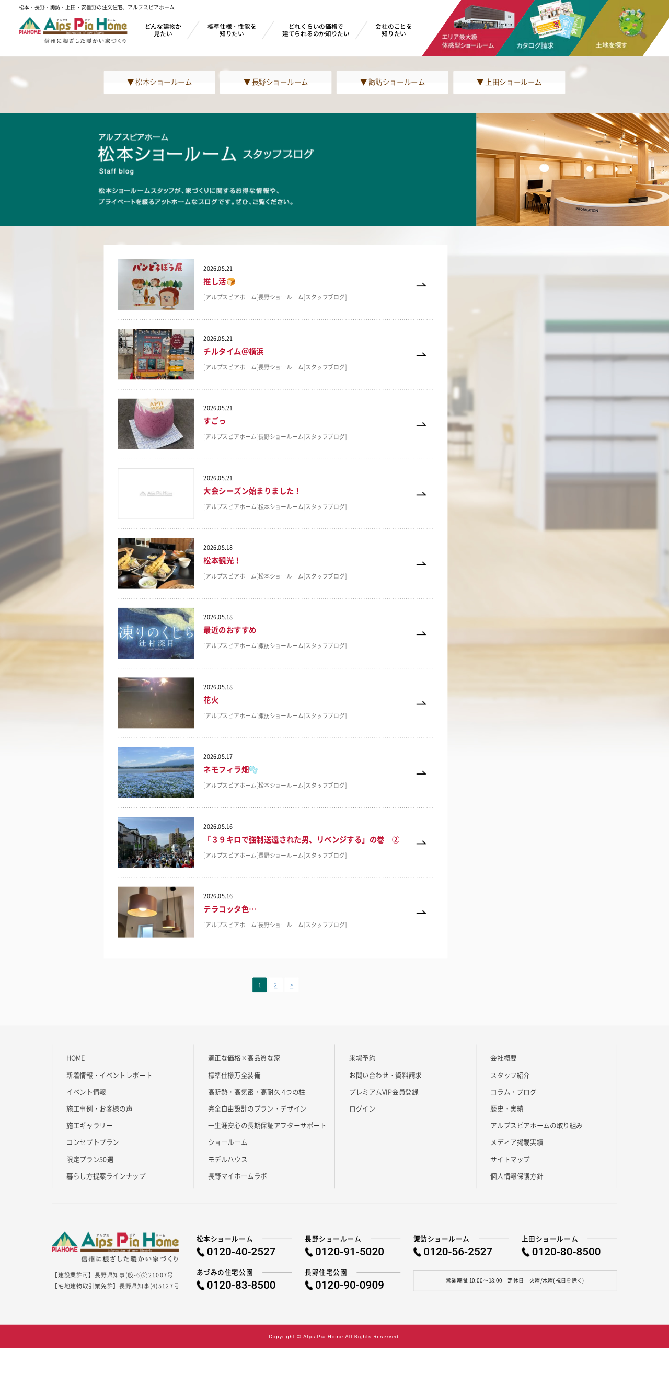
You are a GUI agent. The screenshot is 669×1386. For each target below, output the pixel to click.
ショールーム (228, 1142)
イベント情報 (86, 1091)
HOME (75, 1057)
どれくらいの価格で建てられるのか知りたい (316, 29)
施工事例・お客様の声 (99, 1108)
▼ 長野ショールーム (276, 82)
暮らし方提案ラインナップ (105, 1176)
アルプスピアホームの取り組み (536, 1125)
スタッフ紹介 (510, 1074)
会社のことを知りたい (393, 29)
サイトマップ (510, 1158)
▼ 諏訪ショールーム (392, 82)
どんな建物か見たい (163, 29)
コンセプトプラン (92, 1142)
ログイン (362, 1108)
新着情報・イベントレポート (109, 1074)
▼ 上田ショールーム (509, 82)
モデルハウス (228, 1158)
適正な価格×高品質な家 (244, 1057)
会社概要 (503, 1057)
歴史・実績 (506, 1108)
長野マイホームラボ (238, 1176)
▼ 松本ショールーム (159, 82)
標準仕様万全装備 (234, 1074)
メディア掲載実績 (516, 1142)
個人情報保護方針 (516, 1176)
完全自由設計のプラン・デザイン (257, 1108)
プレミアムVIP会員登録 (384, 1091)
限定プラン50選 (89, 1158)
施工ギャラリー (89, 1125)
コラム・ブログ (513, 1091)
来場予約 (362, 1057)
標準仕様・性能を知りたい (232, 29)
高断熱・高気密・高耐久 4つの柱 (257, 1091)
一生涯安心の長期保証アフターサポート (267, 1125)
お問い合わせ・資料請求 (385, 1074)
